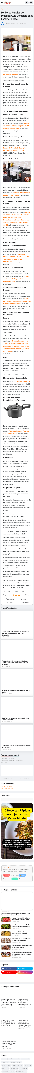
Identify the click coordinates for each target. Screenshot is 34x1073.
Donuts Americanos (7, 788)
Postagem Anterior (8, 778)
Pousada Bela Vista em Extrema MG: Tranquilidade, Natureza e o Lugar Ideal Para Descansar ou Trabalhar (8, 1003)
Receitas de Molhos (7, 786)
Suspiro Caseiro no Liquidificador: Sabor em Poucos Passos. (21, 939)
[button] (2, 2)
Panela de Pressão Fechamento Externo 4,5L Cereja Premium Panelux (17, 301)
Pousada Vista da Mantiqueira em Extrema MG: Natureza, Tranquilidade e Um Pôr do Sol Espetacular (15, 633)
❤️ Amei (6, 875)
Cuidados (25, 1059)
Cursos (5, 1062)
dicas (10, 9)
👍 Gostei (22, 875)
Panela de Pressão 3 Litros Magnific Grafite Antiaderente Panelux (16, 125)
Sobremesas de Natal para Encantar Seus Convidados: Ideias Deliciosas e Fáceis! (22, 954)
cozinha (28, 1065)
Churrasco (15, 1059)
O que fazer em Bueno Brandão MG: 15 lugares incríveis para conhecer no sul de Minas (8, 1023)
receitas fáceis (21, 1071)
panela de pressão (23, 381)
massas (14, 1068)
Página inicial (4, 9)
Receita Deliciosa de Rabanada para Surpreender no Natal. (22, 946)
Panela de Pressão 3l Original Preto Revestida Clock (16, 279)
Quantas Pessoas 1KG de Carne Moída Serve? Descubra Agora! (21, 918)
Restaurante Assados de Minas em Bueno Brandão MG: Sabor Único (16, 746)
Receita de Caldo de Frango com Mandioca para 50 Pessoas (21, 932)
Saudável (6, 1065)
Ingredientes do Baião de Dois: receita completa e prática (16, 691)
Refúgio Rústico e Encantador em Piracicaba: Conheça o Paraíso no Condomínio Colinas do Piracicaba (15, 662)
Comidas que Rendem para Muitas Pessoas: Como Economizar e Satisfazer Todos (15, 914)
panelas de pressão (10, 74)
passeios (23, 1068)
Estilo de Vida (16, 1062)
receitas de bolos (8, 1071)
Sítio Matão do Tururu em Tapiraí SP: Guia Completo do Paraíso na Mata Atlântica (8, 1044)
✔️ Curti (15, 879)
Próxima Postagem (25, 778)
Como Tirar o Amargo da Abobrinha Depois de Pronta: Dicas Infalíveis (22, 925)
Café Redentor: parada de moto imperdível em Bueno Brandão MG (15, 719)
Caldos (5, 1059)
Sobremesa (17, 1065)
